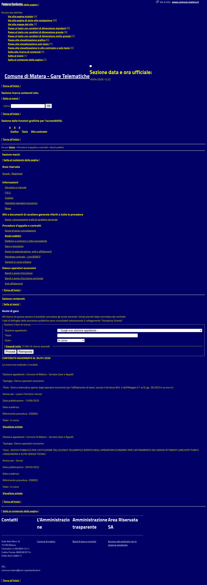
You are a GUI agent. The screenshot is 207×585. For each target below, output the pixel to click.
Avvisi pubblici (13, 236)
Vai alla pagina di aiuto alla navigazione (30, 20)
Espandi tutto (13, 346)
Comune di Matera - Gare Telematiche (47, 76)
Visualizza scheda (13, 427)
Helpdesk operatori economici (21, 203)
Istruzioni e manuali (15, 187)
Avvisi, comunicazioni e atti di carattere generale (31, 219)
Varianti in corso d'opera (18, 262)
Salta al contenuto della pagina (25, 60)
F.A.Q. (8, 193)
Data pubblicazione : (14, 400)
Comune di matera (46, 541)
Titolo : (8, 335)
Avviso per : (9, 394)
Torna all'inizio (11, 86)
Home (12, 147)
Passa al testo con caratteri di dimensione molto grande (39, 36)
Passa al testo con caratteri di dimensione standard (37, 28)
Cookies (9, 198)
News (8, 208)
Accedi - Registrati (12, 174)
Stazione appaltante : (16, 330)
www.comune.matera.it (185, 2)
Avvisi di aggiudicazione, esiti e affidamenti (28, 251)
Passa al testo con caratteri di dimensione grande (36, 32)
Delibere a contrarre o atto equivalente (26, 241)
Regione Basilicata (12, 4)
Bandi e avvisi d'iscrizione (19, 273)
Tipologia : (8, 381)
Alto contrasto (39, 131)
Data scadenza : (11, 407)
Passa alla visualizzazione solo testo (28, 44)
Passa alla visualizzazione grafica (26, 40)
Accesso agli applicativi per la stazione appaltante (122, 543)
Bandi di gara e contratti (84, 541)
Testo (25, 131)
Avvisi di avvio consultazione (20, 231)
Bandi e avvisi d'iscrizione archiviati (24, 278)
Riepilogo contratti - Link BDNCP (23, 257)
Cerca (7, 106)
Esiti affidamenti (14, 283)
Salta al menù (15, 56)
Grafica (14, 131)
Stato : (8, 340)
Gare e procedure (14, 246)
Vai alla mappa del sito (20, 24)
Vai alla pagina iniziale (20, 16)
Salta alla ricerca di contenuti (24, 52)
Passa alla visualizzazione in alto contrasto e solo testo (39, 48)
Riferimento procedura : (16, 414)
